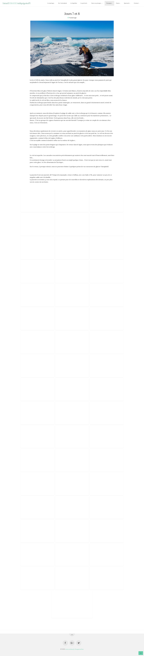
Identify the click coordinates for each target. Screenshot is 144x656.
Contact (136, 3)
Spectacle (126, 3)
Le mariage (50, 3)
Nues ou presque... (96, 3)
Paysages (109, 3)
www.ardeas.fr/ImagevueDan (74, 649)
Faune (118, 3)
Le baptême (73, 3)
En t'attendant (62, 3)
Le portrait (84, 3)
